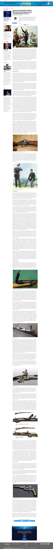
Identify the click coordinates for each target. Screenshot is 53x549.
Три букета (5, 31)
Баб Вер (5, 95)
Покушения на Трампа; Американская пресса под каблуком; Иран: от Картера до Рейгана (24, 532)
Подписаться (27, 24)
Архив (41, 0)
